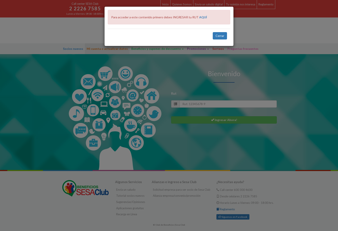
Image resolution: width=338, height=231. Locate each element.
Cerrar (220, 36)
